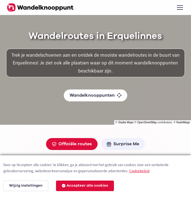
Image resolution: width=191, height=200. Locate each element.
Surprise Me (123, 144)
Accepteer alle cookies (85, 185)
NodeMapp (183, 122)
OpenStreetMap (147, 122)
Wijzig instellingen (25, 185)
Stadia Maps (126, 122)
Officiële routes (72, 144)
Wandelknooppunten (95, 95)
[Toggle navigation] (179, 7)
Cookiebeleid (139, 171)
